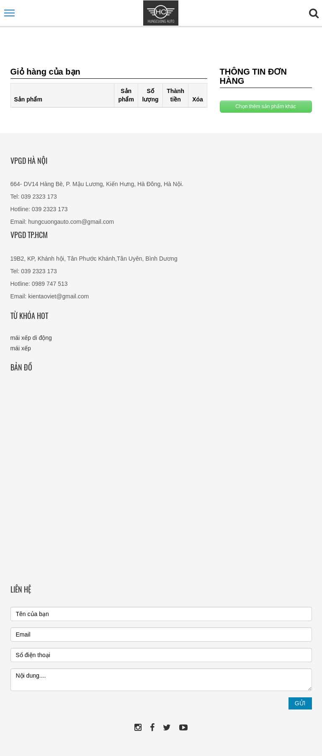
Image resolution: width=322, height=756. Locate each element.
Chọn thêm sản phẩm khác (265, 106)
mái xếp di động (31, 337)
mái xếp (20, 348)
